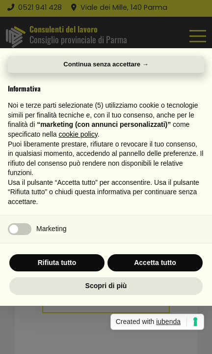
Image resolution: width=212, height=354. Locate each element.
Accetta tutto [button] (155, 262)
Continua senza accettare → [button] (105, 64)
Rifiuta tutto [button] (57, 262)
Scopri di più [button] (106, 286)
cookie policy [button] (78, 134)
